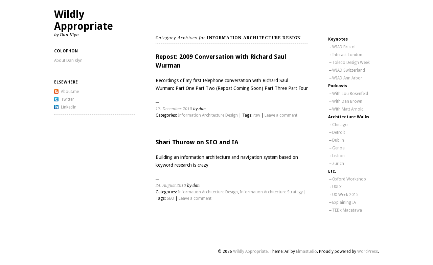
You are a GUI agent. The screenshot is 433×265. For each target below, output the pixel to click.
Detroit (338, 132)
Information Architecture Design (208, 115)
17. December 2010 (174, 108)
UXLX (337, 187)
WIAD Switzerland (348, 70)
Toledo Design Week (351, 62)
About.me (70, 91)
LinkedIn (68, 107)
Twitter (67, 99)
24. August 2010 (171, 185)
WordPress (367, 251)
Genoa (338, 148)
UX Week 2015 (345, 194)
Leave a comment (281, 115)
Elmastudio (306, 251)
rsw (256, 115)
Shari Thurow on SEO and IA (197, 142)
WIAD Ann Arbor (347, 78)
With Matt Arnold (348, 109)
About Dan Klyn (68, 60)
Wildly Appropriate (83, 20)
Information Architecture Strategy (271, 192)
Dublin (338, 140)
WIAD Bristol (344, 47)
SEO (170, 198)
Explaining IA (344, 202)
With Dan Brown (347, 101)
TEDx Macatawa (347, 210)
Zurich (338, 163)
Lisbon (338, 155)
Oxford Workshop (349, 179)
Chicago (340, 124)
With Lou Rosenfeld (350, 93)
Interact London (347, 54)
